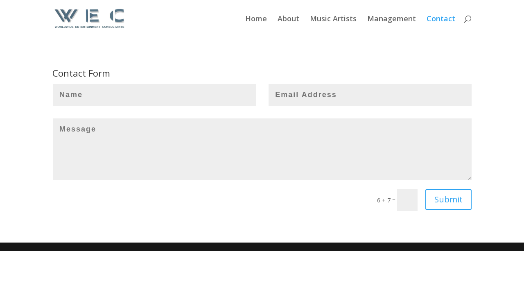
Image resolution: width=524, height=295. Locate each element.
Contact (441, 19)
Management (391, 19)
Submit (448, 199)
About (288, 19)
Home (256, 19)
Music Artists (333, 19)
